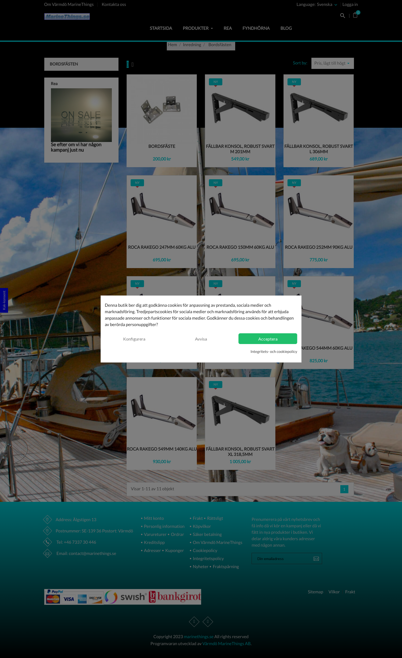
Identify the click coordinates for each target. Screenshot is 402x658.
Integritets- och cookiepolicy (273, 351)
